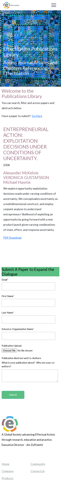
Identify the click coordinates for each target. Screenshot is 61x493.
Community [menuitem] (38, 464)
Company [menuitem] (8, 471)
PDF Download (12, 237)
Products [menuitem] (7, 478)
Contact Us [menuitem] (38, 471)
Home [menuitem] (5, 464)
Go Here (37, 116)
